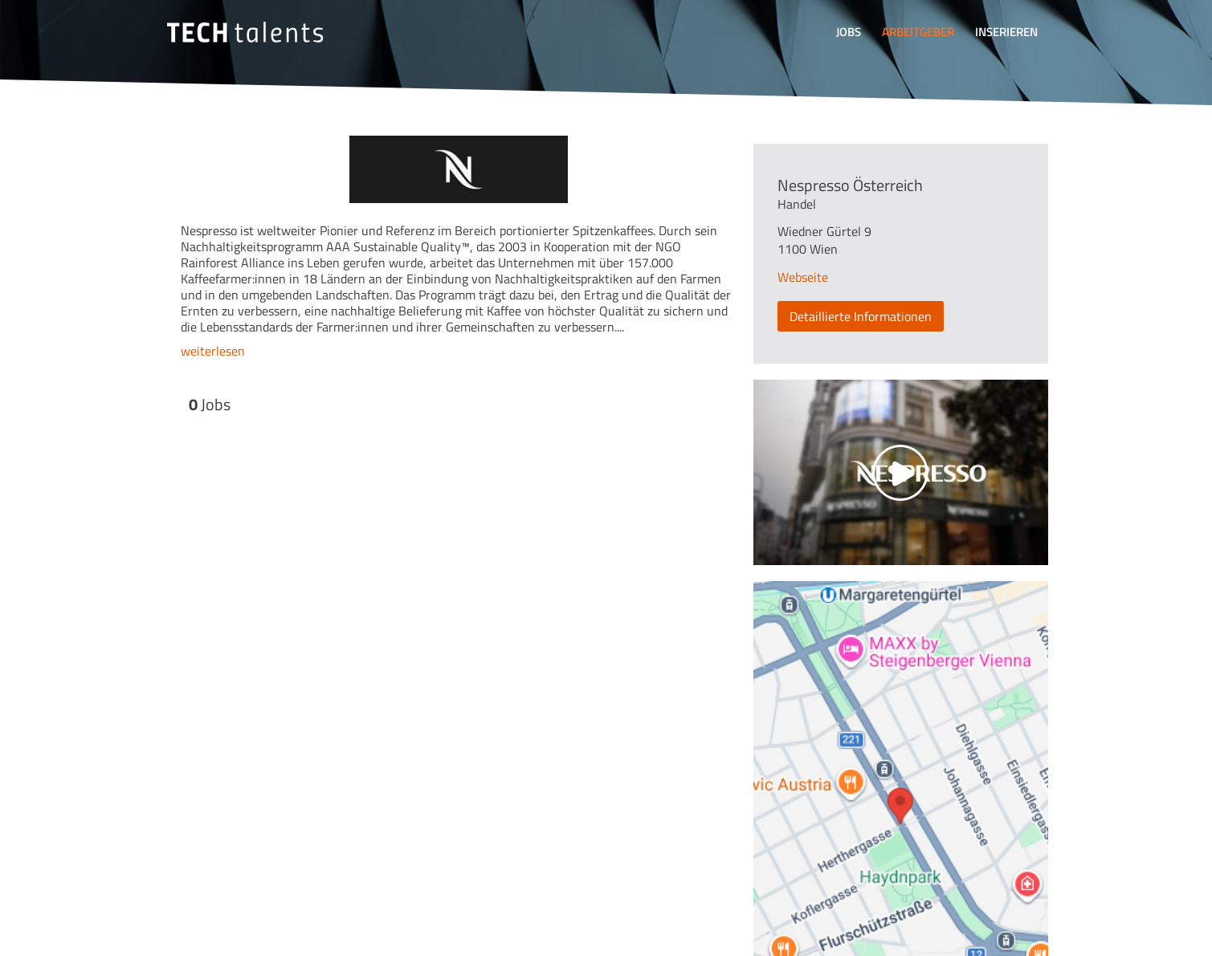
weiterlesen (213, 351)
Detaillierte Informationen (861, 316)
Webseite (802, 277)
